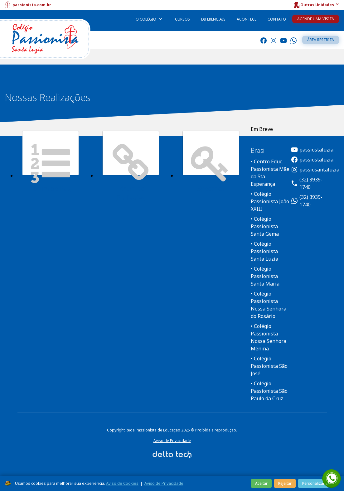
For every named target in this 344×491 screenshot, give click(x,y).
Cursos (182, 19)
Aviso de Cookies (122, 483)
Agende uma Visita (315, 19)
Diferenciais (213, 19)
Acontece (246, 19)
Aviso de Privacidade (172, 440)
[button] (316, 5)
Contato (277, 19)
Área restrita (320, 39)
